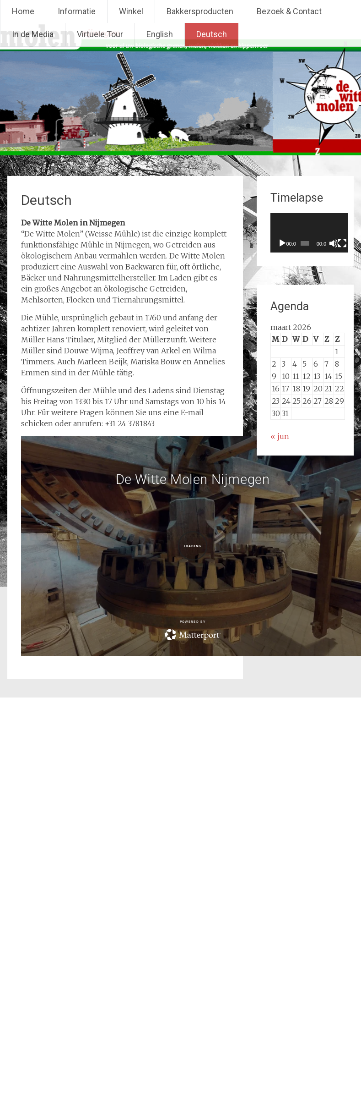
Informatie (77, 11)
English (159, 34)
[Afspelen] (282, 243)
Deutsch (211, 34)
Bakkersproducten (200, 11)
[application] (314, 233)
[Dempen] (340, 243)
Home (23, 11)
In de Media (33, 34)
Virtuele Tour (100, 34)
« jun (279, 436)
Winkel (131, 11)
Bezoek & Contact (289, 11)
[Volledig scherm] (351, 243)
